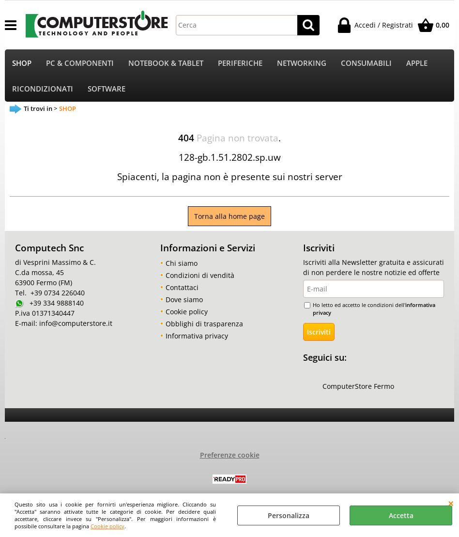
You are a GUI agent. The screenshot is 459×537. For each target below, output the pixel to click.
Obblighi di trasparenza (204, 323)
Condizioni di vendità (200, 275)
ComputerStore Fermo (358, 386)
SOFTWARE (106, 89)
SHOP (21, 63)
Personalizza (288, 515)
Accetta (401, 515)
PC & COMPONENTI (80, 63)
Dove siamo (184, 299)
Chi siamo (182, 263)
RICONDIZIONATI (42, 89)
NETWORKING (301, 63)
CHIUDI (451, 503)
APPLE (417, 63)
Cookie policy (107, 526)
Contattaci (182, 287)
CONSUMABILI (366, 63)
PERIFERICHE (240, 63)
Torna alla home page (229, 216)
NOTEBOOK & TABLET (165, 63)
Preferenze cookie (230, 455)
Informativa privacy (197, 335)
